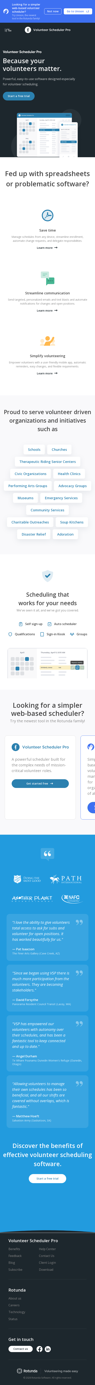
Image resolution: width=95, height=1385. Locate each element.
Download (46, 1270)
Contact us (20, 1349)
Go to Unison (78, 11)
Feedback (15, 1256)
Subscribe (15, 1270)
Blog (11, 1263)
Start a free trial (19, 96)
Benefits (14, 1249)
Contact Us (46, 1256)
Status (12, 1319)
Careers (14, 1305)
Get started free (40, 783)
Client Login (47, 1263)
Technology (16, 1312)
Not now (53, 11)
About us (14, 1298)
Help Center (47, 1249)
